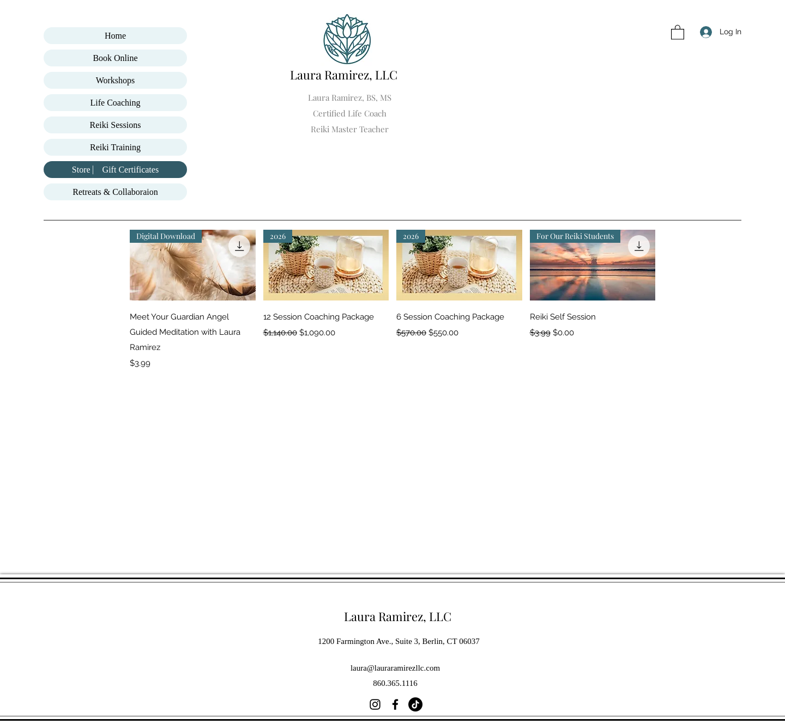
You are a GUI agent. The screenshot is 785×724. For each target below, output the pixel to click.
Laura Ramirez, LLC (345, 74)
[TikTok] (415, 704)
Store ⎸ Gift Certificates (115, 169)
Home (115, 35)
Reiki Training (115, 147)
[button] (677, 32)
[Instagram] (375, 704)
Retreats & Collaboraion (115, 192)
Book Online (115, 58)
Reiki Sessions (115, 125)
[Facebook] (395, 704)
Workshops (115, 80)
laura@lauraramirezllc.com (395, 668)
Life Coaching (115, 102)
